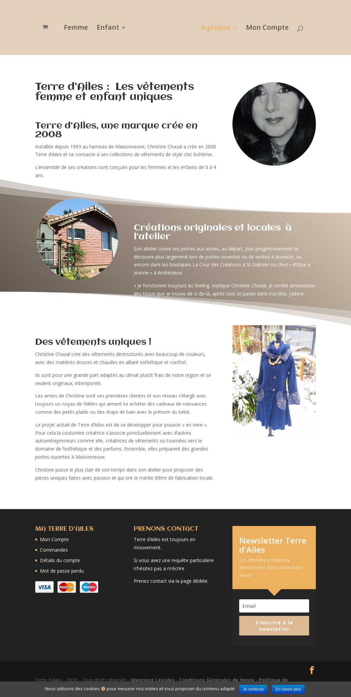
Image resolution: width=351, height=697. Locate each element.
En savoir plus (288, 689)
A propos (213, 28)
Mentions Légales (153, 680)
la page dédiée (191, 581)
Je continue (253, 689)
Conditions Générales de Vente (216, 680)
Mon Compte (265, 28)
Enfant (110, 28)
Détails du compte (60, 560)
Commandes (54, 550)
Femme (78, 28)
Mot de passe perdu (62, 571)
